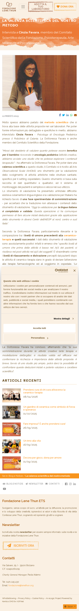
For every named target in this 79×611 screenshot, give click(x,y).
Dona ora (65, 6)
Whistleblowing (9, 598)
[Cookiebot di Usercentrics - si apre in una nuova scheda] (55, 271)
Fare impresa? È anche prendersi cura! (44, 423)
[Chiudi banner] (74, 271)
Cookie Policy (38, 598)
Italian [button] (69, 606)
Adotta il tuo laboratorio (40, 6)
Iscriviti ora (20, 545)
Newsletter (34, 484)
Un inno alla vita (32, 440)
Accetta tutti (39, 328)
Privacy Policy (24, 598)
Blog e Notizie (16, 476)
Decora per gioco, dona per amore (42, 457)
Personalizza (39, 337)
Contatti (52, 484)
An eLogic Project (53, 598)
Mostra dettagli (62, 318)
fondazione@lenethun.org (21, 585)
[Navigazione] (23, 7)
